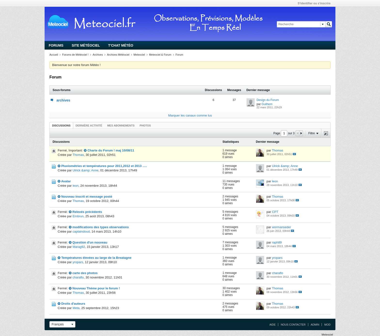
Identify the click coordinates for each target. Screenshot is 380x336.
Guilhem (266, 104)
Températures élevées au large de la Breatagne (96, 258)
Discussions (61, 125)
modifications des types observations (100, 227)
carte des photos (85, 273)
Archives (98, 54)
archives (63, 100)
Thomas (78, 155)
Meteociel (139, 54)
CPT (275, 212)
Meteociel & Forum (160, 54)
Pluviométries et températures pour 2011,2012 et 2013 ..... (104, 166)
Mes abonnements (121, 125)
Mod (327, 324)
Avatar (66, 181)
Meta (75, 308)
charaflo (78, 277)
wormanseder (281, 227)
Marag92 (78, 247)
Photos (145, 125)
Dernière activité (89, 125)
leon (75, 185)
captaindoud (81, 231)
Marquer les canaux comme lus (190, 115)
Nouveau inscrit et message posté (86, 196)
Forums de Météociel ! (75, 54)
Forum (179, 54)
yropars (77, 262)
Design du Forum (268, 100)
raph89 (277, 242)
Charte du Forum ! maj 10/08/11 (110, 150)
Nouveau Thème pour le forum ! (96, 288)
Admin (315, 324)
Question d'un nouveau (89, 242)
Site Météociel (86, 45)
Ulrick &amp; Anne (85, 170)
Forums (56, 45)
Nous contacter (293, 324)
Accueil (53, 54)
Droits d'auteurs (73, 303)
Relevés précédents (87, 212)
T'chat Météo (120, 45)
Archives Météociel (118, 54)
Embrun (78, 216)
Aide (272, 324)
